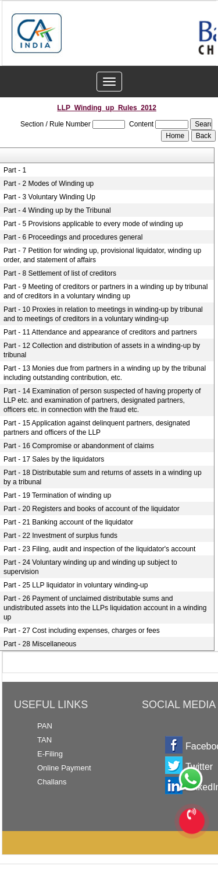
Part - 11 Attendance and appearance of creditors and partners (100, 332)
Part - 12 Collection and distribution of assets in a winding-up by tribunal (101, 350)
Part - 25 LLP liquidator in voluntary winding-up (75, 585)
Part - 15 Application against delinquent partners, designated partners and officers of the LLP (96, 427)
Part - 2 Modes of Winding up (48, 183)
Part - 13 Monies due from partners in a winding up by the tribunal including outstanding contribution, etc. (104, 373)
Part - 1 (14, 170)
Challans (52, 781)
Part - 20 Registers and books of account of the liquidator (91, 509)
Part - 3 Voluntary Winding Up (49, 197)
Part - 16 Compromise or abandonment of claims (78, 446)
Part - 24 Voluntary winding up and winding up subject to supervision (90, 567)
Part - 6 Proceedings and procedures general (72, 237)
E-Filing (50, 753)
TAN (44, 739)
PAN (44, 725)
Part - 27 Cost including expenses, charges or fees (81, 630)
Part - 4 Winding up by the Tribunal (57, 210)
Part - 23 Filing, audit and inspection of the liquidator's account (99, 549)
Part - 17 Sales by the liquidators (53, 459)
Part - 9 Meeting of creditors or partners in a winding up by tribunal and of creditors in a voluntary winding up (105, 291)
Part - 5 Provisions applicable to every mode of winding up (93, 224)
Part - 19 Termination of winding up (57, 495)
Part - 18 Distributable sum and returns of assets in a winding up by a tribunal (102, 477)
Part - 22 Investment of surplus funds (60, 535)
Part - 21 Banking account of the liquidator (68, 522)
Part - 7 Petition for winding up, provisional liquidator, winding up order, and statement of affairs (102, 255)
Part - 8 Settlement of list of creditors (59, 273)
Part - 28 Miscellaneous (39, 644)
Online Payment (64, 767)
